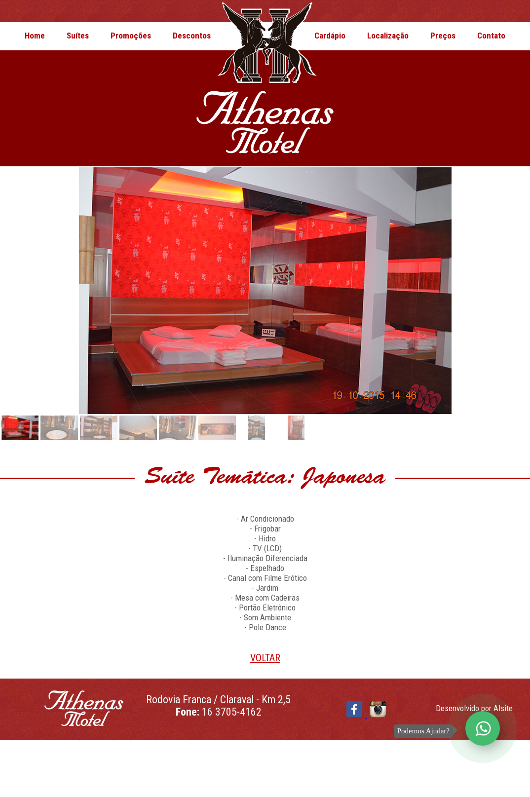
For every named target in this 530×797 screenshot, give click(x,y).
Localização (388, 35)
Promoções (131, 35)
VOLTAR (265, 658)
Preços (442, 35)
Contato (491, 35)
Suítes (78, 35)
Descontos (192, 35)
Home (35, 35)
